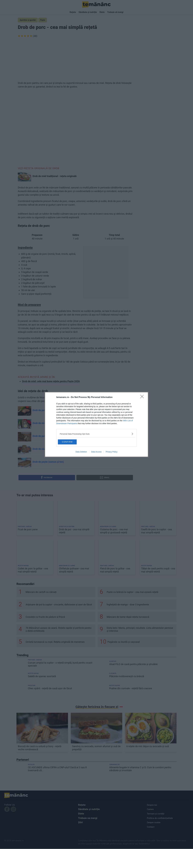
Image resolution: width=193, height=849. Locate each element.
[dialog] (96, 425)
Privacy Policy (111, 452)
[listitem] (96, 433)
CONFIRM (71, 441)
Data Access (96, 452)
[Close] (142, 396)
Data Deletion (81, 452)
